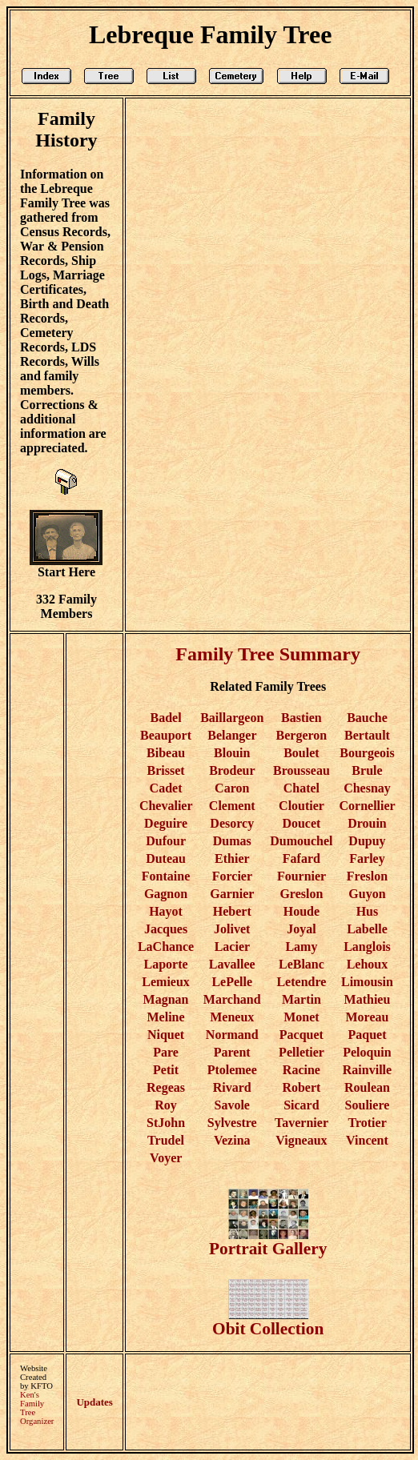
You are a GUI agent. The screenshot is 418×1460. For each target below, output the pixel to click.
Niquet (165, 1034)
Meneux (232, 1017)
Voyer (166, 1158)
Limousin (367, 982)
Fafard (301, 858)
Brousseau (301, 770)
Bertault (367, 735)
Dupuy (366, 841)
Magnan (166, 999)
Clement (232, 805)
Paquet (367, 1034)
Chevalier (165, 805)
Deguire (165, 823)
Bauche (367, 717)
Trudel (165, 1140)
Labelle (367, 929)
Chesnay (367, 788)
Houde (301, 911)
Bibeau (166, 753)
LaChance (166, 946)
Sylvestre (232, 1122)
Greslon (301, 893)
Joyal (301, 929)
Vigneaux (301, 1140)
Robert (301, 1087)
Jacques (165, 929)
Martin (301, 999)
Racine (301, 1070)
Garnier (232, 893)
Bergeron (302, 735)
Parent (232, 1052)
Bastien (301, 717)
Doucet (301, 823)
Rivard (232, 1087)
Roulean (367, 1087)
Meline (166, 1017)
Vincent (367, 1140)
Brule (367, 770)
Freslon (367, 876)
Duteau (166, 858)
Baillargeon (231, 717)
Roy (166, 1105)
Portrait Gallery (268, 1241)
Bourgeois (367, 753)
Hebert (232, 911)
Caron (232, 788)
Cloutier (301, 805)
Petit (166, 1070)
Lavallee (232, 964)
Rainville (367, 1070)
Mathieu (367, 999)
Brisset (166, 770)
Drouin (367, 823)
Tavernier (301, 1122)
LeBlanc (301, 964)
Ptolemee (232, 1070)
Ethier (232, 858)
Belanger (231, 735)
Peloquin (367, 1052)
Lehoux (367, 964)
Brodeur (232, 770)
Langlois (367, 946)
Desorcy (232, 823)
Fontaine (166, 876)
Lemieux (166, 982)
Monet (301, 1017)
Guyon (366, 893)
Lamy (301, 946)
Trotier (367, 1122)
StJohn (166, 1122)
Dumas (232, 841)
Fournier (301, 876)
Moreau (367, 1017)
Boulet (301, 753)
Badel (165, 717)
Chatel (301, 788)
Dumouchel (301, 841)
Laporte (166, 964)
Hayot (166, 911)
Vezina (232, 1140)
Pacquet (301, 1034)
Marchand (232, 999)
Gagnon (165, 893)
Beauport (165, 735)
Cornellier (368, 805)
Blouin (232, 753)
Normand (232, 1034)
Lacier (232, 946)
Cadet (166, 788)
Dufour (166, 841)
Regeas (166, 1087)
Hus (367, 911)
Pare (166, 1052)
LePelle (231, 982)
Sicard (301, 1105)
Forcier (232, 876)
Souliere (367, 1105)
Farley (366, 858)
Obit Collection (268, 1321)
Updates (94, 1402)
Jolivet (232, 929)
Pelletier (301, 1052)
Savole (232, 1105)
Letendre (301, 982)
